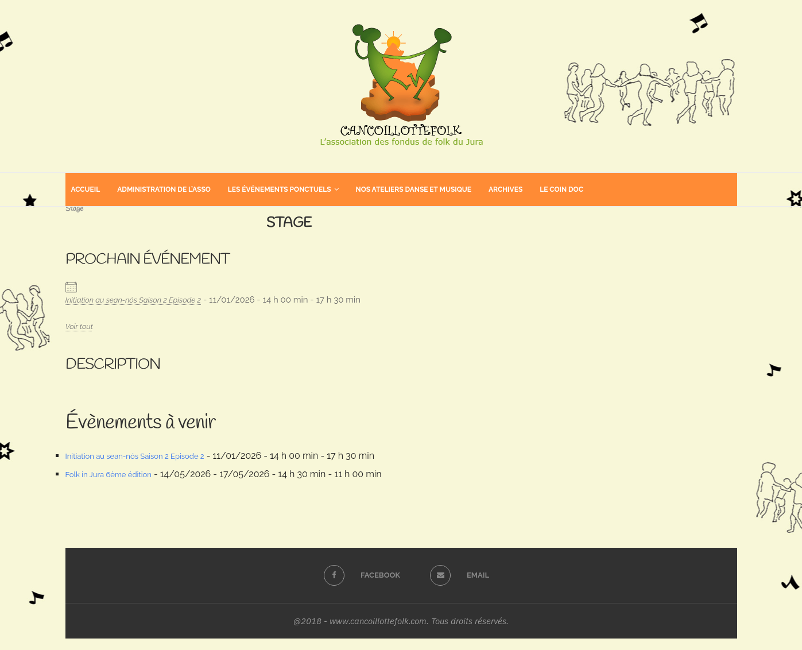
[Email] (454, 575)
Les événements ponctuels (279, 189)
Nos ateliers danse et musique (413, 189)
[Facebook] (356, 575)
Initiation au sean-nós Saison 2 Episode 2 (133, 300)
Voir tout (79, 326)
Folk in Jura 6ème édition (108, 474)
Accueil (85, 189)
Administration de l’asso (164, 189)
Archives (505, 189)
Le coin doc (561, 189)
